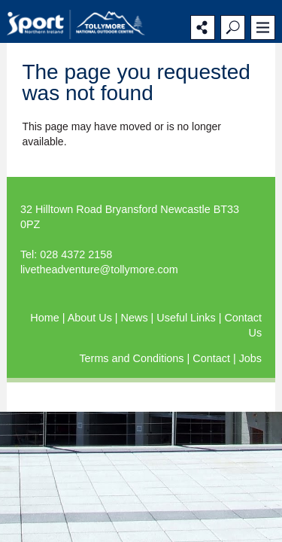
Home (46, 318)
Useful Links (187, 318)
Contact (213, 358)
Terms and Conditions (132, 358)
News (136, 318)
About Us (91, 318)
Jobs (250, 358)
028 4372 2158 (76, 254)
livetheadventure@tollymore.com (99, 269)
